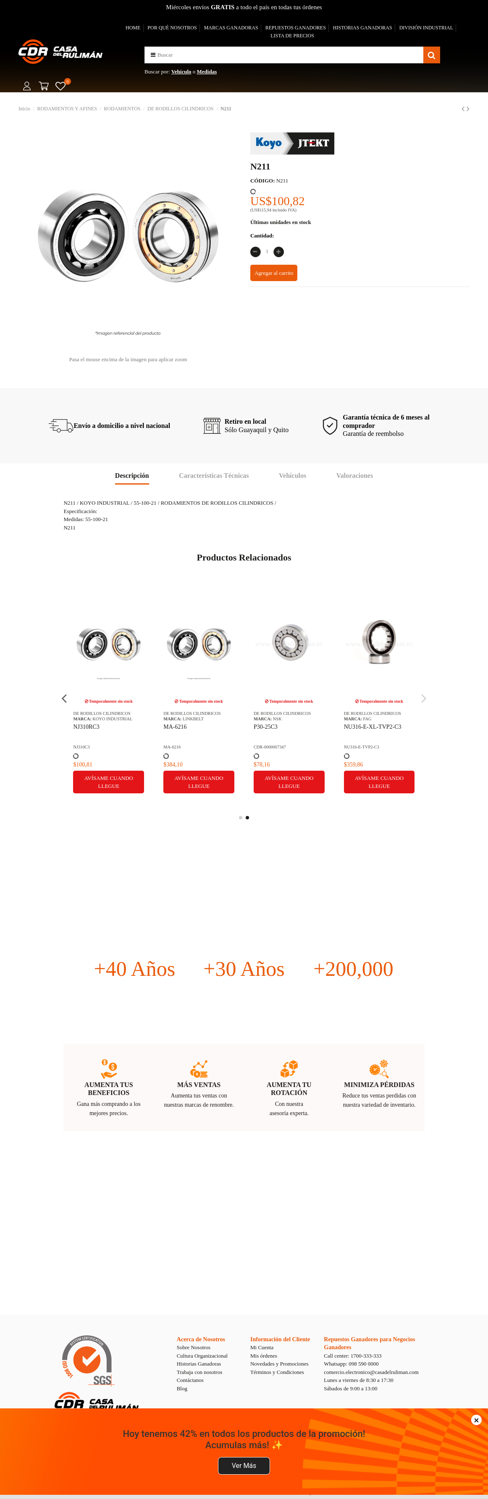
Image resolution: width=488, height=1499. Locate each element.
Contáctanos (190, 1380)
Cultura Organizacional (202, 1356)
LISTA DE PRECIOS (292, 36)
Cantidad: (262, 235)
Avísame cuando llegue (108, 782)
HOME (133, 28)
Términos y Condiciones (277, 1372)
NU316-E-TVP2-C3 (361, 747)
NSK (277, 719)
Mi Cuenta (261, 1347)
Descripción (132, 475)
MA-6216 (174, 727)
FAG (367, 719)
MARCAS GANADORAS (231, 28)
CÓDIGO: (262, 180)
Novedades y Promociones (279, 1364)
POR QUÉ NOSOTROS (172, 28)
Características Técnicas (214, 475)
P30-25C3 (266, 727)
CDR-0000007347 (270, 747)
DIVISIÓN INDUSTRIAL (426, 28)
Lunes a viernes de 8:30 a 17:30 (358, 1380)
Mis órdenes (263, 1356)
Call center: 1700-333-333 (352, 1356)
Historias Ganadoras (199, 1364)
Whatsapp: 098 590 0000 (351, 1364)
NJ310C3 (81, 747)
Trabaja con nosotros (200, 1372)
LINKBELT (193, 719)
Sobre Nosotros (194, 1347)
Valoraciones (354, 475)
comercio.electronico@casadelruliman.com (371, 1372)
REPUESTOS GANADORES (295, 28)
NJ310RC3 (86, 727)
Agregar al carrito (273, 273)
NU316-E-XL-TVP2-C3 (372, 727)
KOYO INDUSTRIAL (112, 719)
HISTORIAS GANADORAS (362, 28)
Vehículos (292, 475)
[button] (153, 55)
